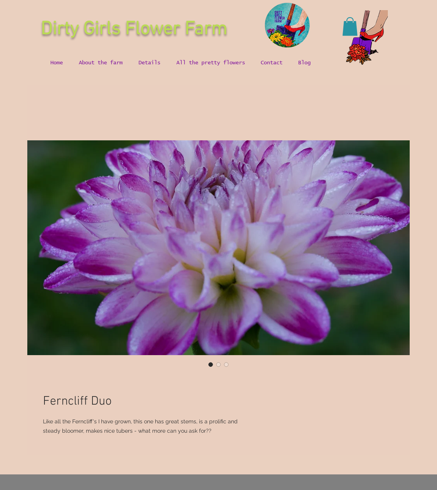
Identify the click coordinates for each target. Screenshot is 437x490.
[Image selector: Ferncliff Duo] (211, 364)
